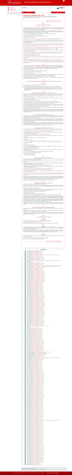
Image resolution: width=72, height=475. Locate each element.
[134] (22, 369)
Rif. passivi (30, 12)
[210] (22, 442)
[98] (22, 334)
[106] (22, 342)
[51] (22, 289)
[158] (22, 392)
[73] (22, 310)
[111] (22, 347)
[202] (22, 434)
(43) (31, 212)
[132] (22, 367)
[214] (22, 446)
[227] (22, 458)
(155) (52, 77)
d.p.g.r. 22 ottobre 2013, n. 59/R (36, 330)
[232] (22, 463)
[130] (22, 365)
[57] (22, 295)
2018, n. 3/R (56, 357)
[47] (22, 285)
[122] (22, 357)
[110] (22, 346)
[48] (22, 286)
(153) (57, 48)
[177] (22, 410)
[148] (22, 382)
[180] (22, 413)
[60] (22, 298)
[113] (22, 349)
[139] (22, 374)
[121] (22, 356)
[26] (22, 264)
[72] (22, 309)
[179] (22, 412)
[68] (22, 305)
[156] (22, 390)
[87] (22, 324)
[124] (22, 359)
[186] (22, 419)
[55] (22, 293)
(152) (36, 40)
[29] (22, 268)
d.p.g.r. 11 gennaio (52, 357)
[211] (22, 443)
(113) (27, 175)
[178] (22, 411)
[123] (22, 358)
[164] (22, 398)
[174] (22, 407)
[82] (22, 319)
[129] (22, 364)
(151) (59, 39)
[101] (22, 337)
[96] (22, 332)
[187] (22, 420)
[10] (22, 259)
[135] (22, 370)
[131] (22, 366)
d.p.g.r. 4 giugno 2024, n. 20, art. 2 (36, 464)
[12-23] (23, 261)
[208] (22, 440)
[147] (22, 381)
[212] (22, 444)
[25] (22, 263)
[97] (22, 333)
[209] (22, 441)
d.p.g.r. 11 (52, 266)
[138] (22, 373)
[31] (22, 270)
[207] (22, 439)
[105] (22, 341)
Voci (24, 12)
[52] (22, 290)
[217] (22, 449)
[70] (22, 307)
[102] (22, 338)
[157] (22, 391)
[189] (22, 422)
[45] (22, 283)
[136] (22, 371)
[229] (22, 460)
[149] (22, 383)
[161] (22, 395)
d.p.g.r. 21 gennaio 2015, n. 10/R (38, 356)
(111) (32, 96)
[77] (22, 314)
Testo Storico (62, 12)
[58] (22, 296)
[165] (22, 399)
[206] (22, 438)
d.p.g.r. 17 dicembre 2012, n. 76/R (38, 254)
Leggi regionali (12, 7)
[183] (22, 416)
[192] (22, 425)
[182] (22, 415)
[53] (22, 291)
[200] (22, 432)
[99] (22, 335)
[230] (22, 461)
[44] (22, 282)
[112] (22, 348)
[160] (22, 394)
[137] (22, 372)
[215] (22, 447)
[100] (22, 336)
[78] (22, 315)
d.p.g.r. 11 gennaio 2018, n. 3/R (55, 254)
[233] (22, 464)
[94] (22, 330)
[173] (22, 406)
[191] (22, 424)
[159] (22, 393)
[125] (22, 360)
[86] (22, 323)
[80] (22, 317)
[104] (22, 340)
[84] (22, 321)
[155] (22, 389)
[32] (22, 271)
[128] (22, 363)
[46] (22, 284)
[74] (22, 311)
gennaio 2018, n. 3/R (56, 266)
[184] (22, 417)
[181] (22, 414)
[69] (22, 306)
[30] (22, 269)
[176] (22, 409)
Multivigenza (55, 12)
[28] (22, 267)
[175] (22, 408)
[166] (22, 400)
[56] (22, 294)
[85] (22, 322)
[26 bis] (23, 265)
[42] (22, 280)
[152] (22, 386)
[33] (22, 272)
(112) (27, 107)
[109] (22, 345)
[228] (22, 459)
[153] (22, 387)
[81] (22, 318)
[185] (22, 418)
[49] (22, 287)
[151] (22, 385)
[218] (22, 450)
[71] (22, 308)
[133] (22, 368)
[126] (22, 361)
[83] (22, 320)
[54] (22, 292)
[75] (22, 312)
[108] (22, 344)
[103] (22, 339)
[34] (22, 273)
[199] (22, 431)
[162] (22, 396)
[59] (22, 297)
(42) (31, 142)
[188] (22, 421)
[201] (22, 433)
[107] (22, 343)
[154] (22, 388)
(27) (37, 67)
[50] (22, 288)
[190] (22, 423)
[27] (22, 266)
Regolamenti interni (12, 10)
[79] (22, 316)
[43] (22, 281)
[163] (22, 397)
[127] (22, 362)
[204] (22, 436)
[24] (22, 262)
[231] (22, 462)
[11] (22, 260)
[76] (22, 313)
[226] (22, 457)
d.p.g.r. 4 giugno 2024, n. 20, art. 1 (36, 463)
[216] (22, 448)
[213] (22, 445)
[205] (22, 437)
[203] (22, 435)
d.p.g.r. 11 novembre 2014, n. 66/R (37, 342)
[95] (22, 331)
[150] (22, 384)
